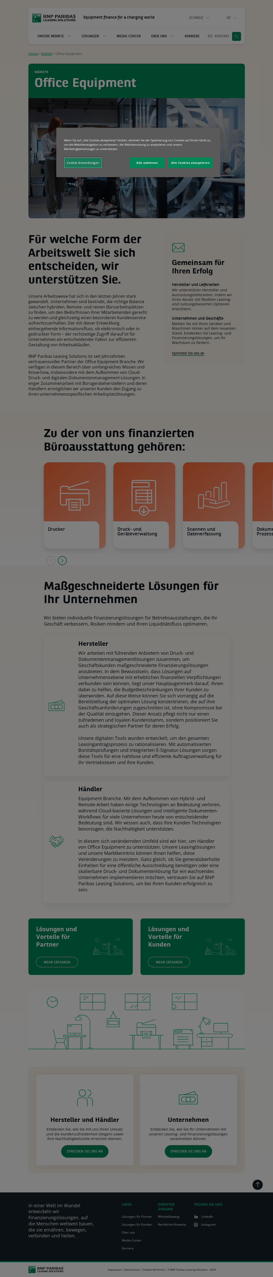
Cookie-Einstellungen (83, 163)
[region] (138, 152)
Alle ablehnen (147, 163)
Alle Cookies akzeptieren (190, 163)
